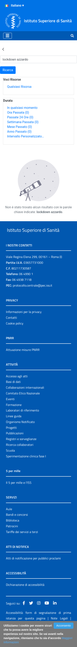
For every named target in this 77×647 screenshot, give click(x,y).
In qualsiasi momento (22, 108)
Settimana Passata (22, 122)
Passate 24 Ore (20, 117)
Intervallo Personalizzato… (25, 136)
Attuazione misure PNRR (23, 364)
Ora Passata (18, 112)
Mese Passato (19, 127)
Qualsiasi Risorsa (19, 87)
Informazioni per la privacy (24, 326)
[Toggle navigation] (7, 36)
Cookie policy (14, 338)
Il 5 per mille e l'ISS (18, 497)
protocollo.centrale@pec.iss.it (32, 300)
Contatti (11, 332)
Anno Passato (19, 131)
